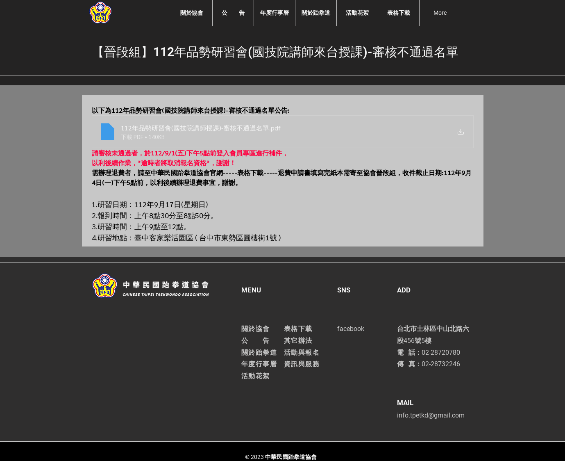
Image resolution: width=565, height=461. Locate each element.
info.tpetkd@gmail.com (431, 415)
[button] (191, 13)
